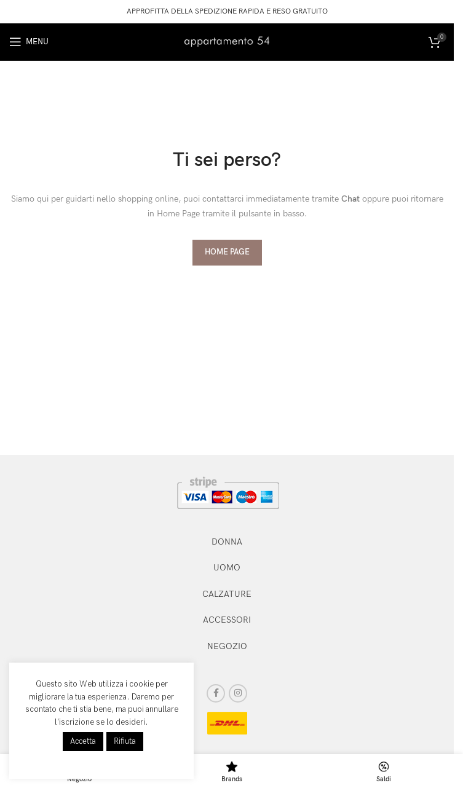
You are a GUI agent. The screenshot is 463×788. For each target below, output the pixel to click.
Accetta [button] (83, 741)
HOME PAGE (227, 252)
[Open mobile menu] (29, 42)
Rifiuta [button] (125, 741)
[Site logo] (226, 41)
